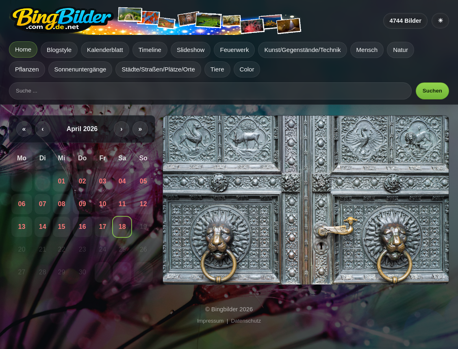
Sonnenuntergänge (80, 69)
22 (61, 249)
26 (143, 249)
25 (122, 249)
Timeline (150, 49)
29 (61, 272)
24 (102, 249)
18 (122, 226)
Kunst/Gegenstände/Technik (302, 49)
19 (143, 226)
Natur (400, 49)
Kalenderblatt (105, 49)
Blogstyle (59, 49)
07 (42, 203)
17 (102, 226)
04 (122, 181)
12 (143, 203)
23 (82, 249)
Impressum (210, 321)
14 (42, 226)
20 (22, 249)
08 (61, 203)
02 (82, 181)
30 (82, 272)
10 (102, 203)
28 (42, 272)
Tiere (217, 69)
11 (122, 203)
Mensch (367, 49)
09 (82, 203)
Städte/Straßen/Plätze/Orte (158, 69)
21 (42, 249)
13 (22, 226)
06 (22, 203)
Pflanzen (27, 69)
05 (143, 181)
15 (61, 226)
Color (247, 69)
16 (82, 226)
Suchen (432, 91)
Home (23, 49)
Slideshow (191, 49)
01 (61, 181)
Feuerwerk (234, 49)
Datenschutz (246, 321)
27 (22, 272)
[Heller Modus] (440, 20)
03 (102, 181)
